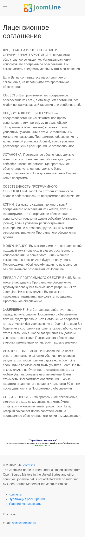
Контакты (15, 494)
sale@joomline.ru (24, 523)
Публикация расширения (27, 499)
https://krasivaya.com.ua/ (68, 443)
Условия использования (26, 503)
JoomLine (28, 465)
